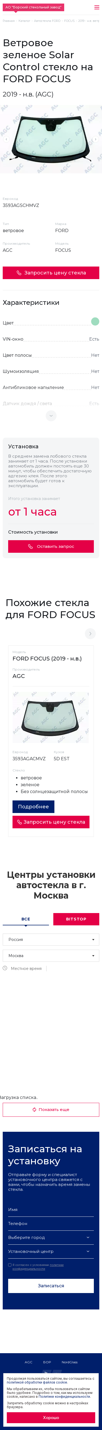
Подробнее (33, 807)
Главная (9, 21)
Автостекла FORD (47, 21)
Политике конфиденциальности (64, 1396)
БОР (47, 1362)
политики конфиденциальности (38, 1267)
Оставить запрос (51, 546)
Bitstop (76, 919)
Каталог (24, 21)
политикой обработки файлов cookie (37, 1382)
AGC (28, 1362)
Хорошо (51, 1417)
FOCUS (69, 21)
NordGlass (70, 1362)
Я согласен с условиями (36, 1267)
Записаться (51, 1285)
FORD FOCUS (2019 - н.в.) (47, 658)
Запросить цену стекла (51, 273)
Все (25, 919)
